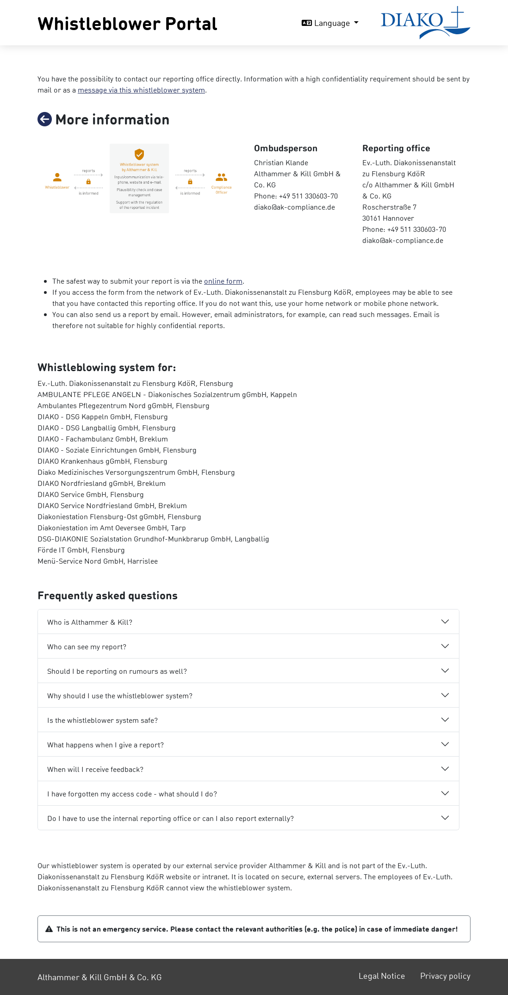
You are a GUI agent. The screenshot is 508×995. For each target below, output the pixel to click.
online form (223, 281)
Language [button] (327, 22)
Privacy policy (445, 975)
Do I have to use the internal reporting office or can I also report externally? (170, 818)
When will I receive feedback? (95, 769)
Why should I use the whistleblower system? (119, 695)
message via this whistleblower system (141, 89)
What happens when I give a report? (105, 744)
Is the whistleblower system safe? (102, 720)
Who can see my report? (86, 646)
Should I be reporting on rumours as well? (117, 671)
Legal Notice (382, 975)
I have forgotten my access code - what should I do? (132, 793)
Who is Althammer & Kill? (89, 622)
